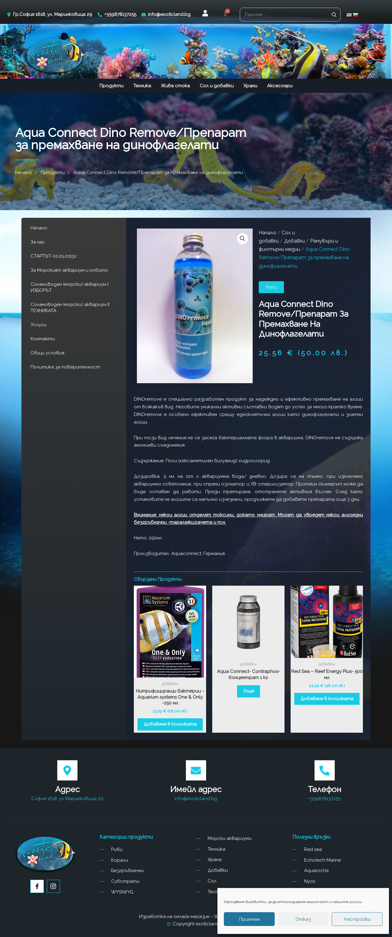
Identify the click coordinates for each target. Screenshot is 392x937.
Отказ (303, 919)
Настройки (357, 919)
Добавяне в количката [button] (170, 724)
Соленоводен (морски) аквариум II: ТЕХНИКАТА (70, 307)
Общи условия (47, 353)
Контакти (43, 339)
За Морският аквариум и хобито (69, 270)
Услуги (38, 324)
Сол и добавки (217, 86)
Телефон (324, 789)
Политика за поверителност (65, 367)
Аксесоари (279, 86)
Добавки (294, 241)
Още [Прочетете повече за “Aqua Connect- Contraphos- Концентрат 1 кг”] (248, 691)
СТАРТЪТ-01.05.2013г (54, 256)
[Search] (334, 14)
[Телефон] (325, 770)
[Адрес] (67, 770)
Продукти (111, 86)
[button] (225, 14)
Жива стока (175, 86)
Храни (250, 86)
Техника (142, 86)
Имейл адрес (195, 789)
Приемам (249, 919)
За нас (38, 242)
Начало (39, 228)
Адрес (67, 789)
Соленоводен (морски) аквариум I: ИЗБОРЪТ (70, 287)
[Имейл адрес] (196, 770)
